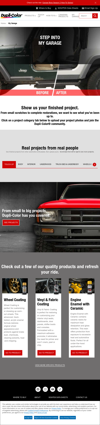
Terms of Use (42, 412)
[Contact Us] (81, 397)
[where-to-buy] (43, 8)
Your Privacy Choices (67, 418)
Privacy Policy (56, 408)
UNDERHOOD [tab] (45, 164)
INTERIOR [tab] (31, 164)
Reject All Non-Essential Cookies (46, 418)
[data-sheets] (66, 8)
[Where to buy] (19, 397)
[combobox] (88, 15)
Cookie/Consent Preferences (38, 410)
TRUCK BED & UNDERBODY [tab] (67, 164)
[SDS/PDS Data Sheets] (58, 397)
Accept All (28, 418)
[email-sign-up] (90, 8)
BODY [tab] (20, 164)
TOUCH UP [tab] (9, 165)
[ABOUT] (37, 397)
